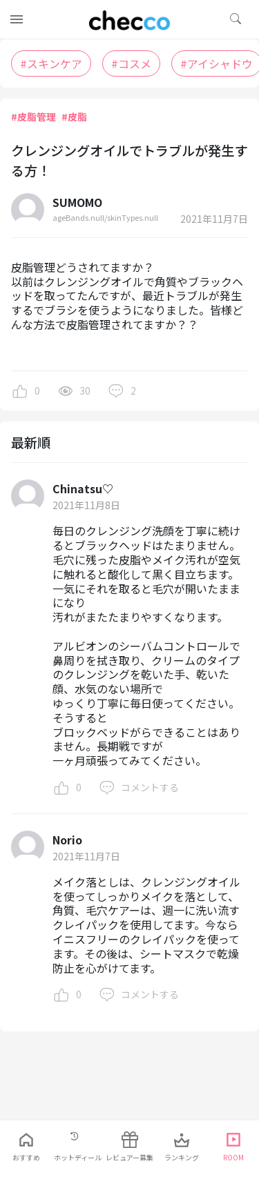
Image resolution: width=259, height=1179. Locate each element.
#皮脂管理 (33, 116)
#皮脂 (74, 116)
